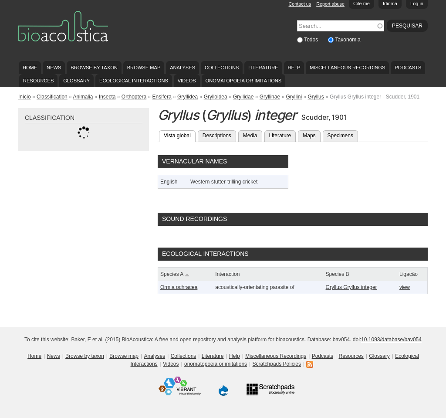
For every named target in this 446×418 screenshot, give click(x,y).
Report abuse (330, 4)
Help (293, 67)
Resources (38, 80)
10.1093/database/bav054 (391, 339)
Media (250, 136)
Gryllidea (187, 97)
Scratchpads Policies (277, 364)
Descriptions (217, 136)
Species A (175, 274)
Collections (222, 67)
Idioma (390, 3)
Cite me (361, 3)
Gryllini (294, 97)
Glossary (76, 80)
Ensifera (162, 97)
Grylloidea (215, 97)
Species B (337, 274)
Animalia (83, 97)
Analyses (182, 67)
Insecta (107, 97)
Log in (416, 3)
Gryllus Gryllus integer (351, 287)
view (404, 287)
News (54, 67)
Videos (187, 80)
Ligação (408, 274)
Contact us (300, 4)
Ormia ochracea (178, 287)
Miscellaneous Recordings (347, 67)
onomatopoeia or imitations (244, 80)
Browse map (144, 67)
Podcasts (408, 67)
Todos (311, 40)
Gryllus (315, 97)
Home (30, 67)
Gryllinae (270, 97)
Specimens (340, 136)
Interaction (227, 274)
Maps (309, 136)
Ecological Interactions (133, 80)
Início (24, 97)
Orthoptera (134, 97)
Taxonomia (348, 40)
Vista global (180, 135)
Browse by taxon (94, 67)
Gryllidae (243, 97)
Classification (52, 97)
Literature (263, 67)
